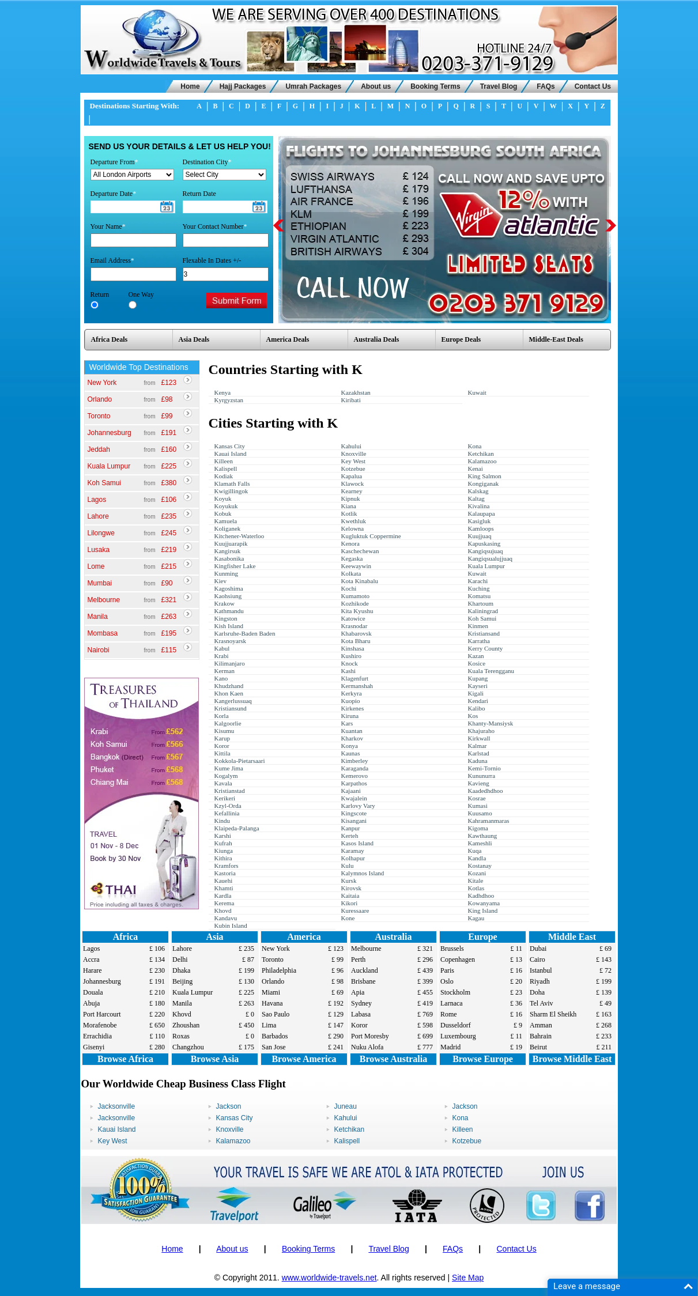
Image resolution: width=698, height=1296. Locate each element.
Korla (221, 715)
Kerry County (485, 648)
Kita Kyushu (357, 610)
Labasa (361, 1014)
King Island (483, 910)
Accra (91, 959)
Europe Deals (461, 339)
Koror (221, 745)
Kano (221, 678)
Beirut (538, 1047)
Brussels (452, 948)
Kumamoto (355, 595)
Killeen (223, 461)
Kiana (348, 505)
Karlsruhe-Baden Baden (245, 633)
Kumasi (478, 805)
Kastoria (225, 873)
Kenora (350, 543)
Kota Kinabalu (359, 580)
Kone (348, 918)
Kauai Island (230, 453)
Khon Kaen (228, 693)
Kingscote (354, 813)
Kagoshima (228, 588)
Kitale (476, 880)
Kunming (226, 573)
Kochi (349, 588)
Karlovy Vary (358, 805)
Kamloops (481, 528)
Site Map (468, 1277)
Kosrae (477, 798)
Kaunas (350, 753)
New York (102, 383)
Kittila (222, 753)
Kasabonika (229, 558)
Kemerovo (354, 775)
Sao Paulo (275, 1014)
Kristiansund (230, 708)
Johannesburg (109, 433)
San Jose (274, 1047)
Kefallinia (227, 813)
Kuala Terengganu (491, 670)
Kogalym (226, 775)
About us (376, 86)
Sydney (361, 1003)
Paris (447, 970)
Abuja (91, 1003)
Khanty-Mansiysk (491, 723)
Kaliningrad (483, 610)
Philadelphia (279, 970)
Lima (269, 1025)
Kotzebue (353, 468)
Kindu (222, 820)
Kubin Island (230, 925)
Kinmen (478, 625)
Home (189, 86)
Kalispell (225, 468)
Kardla (223, 895)
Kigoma (478, 828)
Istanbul (541, 970)
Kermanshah (357, 685)
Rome (448, 1014)
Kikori (349, 903)
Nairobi (99, 650)
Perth (358, 959)
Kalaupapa (481, 513)
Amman (541, 1025)
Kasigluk (479, 520)
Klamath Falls (232, 483)
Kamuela (225, 520)
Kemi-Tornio (484, 768)
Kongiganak (483, 483)
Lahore (98, 516)
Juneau (345, 1106)
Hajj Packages (243, 86)
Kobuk (223, 513)
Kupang (478, 678)
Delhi (180, 959)
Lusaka (99, 550)
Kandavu (225, 918)
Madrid (450, 1047)
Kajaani (351, 790)
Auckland (364, 970)
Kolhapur (353, 858)
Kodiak (223, 476)
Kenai (475, 468)
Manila (98, 617)
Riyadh (540, 981)
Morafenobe (100, 1025)
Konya (349, 745)
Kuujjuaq (480, 535)
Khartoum (481, 603)
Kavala (223, 783)
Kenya (222, 392)
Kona (475, 446)
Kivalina (479, 505)
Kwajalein (354, 798)
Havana (272, 1003)
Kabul (222, 648)
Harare (92, 970)
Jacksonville (116, 1106)
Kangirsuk (227, 550)
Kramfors (226, 865)
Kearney (352, 491)
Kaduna (478, 760)
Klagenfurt (355, 678)
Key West (353, 461)
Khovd (223, 910)
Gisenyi (93, 1047)
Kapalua (352, 476)
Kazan (476, 655)
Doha (537, 992)
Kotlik (349, 513)
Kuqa (475, 850)
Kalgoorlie (228, 723)
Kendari (478, 700)
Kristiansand (484, 633)
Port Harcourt (102, 1014)
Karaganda (355, 768)
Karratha (479, 640)
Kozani (477, 873)
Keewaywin (356, 565)
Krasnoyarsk (230, 640)
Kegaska (352, 558)
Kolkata (351, 573)
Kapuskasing (484, 543)
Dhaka (181, 970)
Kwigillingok (231, 491)
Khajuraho (481, 730)
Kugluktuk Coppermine (371, 535)
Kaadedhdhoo (485, 790)
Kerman (224, 670)
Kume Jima (228, 768)
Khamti (223, 888)
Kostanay (480, 865)
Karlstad (478, 753)
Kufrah (223, 843)
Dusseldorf (455, 1025)
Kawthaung (482, 835)
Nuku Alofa (367, 1047)
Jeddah (99, 449)
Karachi (478, 580)
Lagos (97, 500)
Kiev (220, 580)
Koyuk (223, 498)
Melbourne (104, 600)
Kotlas (476, 888)
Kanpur (350, 828)
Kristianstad (229, 790)
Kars (347, 723)
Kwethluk (353, 520)
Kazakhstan (356, 392)
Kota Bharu (356, 640)
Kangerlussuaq (233, 700)
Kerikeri (225, 798)
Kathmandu (229, 610)
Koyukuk (226, 505)
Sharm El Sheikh (553, 1014)
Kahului (351, 446)
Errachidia (97, 1036)
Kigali (476, 693)
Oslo (447, 981)
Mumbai (100, 583)
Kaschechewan (360, 550)
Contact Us (593, 86)
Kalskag (478, 491)
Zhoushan (185, 1025)
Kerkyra (351, 693)
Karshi (222, 835)
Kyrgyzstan (229, 399)
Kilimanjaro (229, 663)
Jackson (229, 1106)
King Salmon (484, 476)
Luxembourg (458, 1036)
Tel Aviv (541, 1003)
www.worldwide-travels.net (329, 1277)
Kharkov (352, 738)
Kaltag (476, 498)
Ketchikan (481, 453)
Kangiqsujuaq (485, 550)
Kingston (225, 618)
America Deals (288, 339)
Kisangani (354, 820)
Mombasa (103, 633)
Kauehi (223, 880)
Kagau (476, 918)
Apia (357, 992)
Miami (271, 992)
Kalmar (477, 745)
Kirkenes (352, 708)
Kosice (477, 663)
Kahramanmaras (489, 820)
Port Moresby (370, 1036)
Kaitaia (350, 895)
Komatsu (479, 595)
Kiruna (350, 715)
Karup (222, 738)
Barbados (275, 1036)
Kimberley (354, 760)
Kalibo (476, 708)
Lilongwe (101, 533)
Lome (96, 566)
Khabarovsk (356, 633)
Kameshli (480, 843)
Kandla (477, 858)
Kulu (347, 865)
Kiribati (351, 399)
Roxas (181, 1036)
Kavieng (478, 783)
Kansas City (229, 446)
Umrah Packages (313, 86)
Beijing (182, 981)
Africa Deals (109, 339)
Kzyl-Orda (228, 805)
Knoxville (354, 453)
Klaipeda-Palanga (236, 828)
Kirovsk (351, 888)
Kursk (349, 880)
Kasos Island (357, 843)
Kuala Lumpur (109, 466)
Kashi (348, 670)
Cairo (537, 959)
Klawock (352, 483)
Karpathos (354, 783)
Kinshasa (352, 648)
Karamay (352, 850)
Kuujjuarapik (231, 543)
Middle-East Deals (556, 339)
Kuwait (477, 392)
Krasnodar (354, 625)
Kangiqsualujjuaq (490, 558)
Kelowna (352, 528)
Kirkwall (479, 738)
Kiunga (223, 850)
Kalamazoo (482, 461)
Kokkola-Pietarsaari (239, 760)
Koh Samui (105, 483)
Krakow (224, 603)
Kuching (479, 588)
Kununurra (482, 775)
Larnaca (451, 1003)
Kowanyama (484, 903)
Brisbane (363, 981)
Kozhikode (355, 603)
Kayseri (478, 685)
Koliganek (227, 528)
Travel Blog (499, 86)
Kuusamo (480, 813)
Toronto (99, 416)
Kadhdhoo (481, 895)
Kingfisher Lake (235, 565)
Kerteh (350, 835)
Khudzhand (229, 685)
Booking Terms (435, 86)
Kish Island (228, 625)
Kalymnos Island (362, 873)
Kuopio (350, 700)
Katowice (353, 618)
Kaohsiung (228, 595)
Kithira (223, 858)
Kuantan (352, 730)
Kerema (224, 903)
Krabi (221, 655)
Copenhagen (457, 959)
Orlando (100, 399)
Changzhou (188, 1047)
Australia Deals (376, 339)
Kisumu (224, 730)
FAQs (545, 86)
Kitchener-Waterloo (239, 535)
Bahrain (541, 1036)
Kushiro (351, 655)
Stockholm (455, 992)
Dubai (538, 948)
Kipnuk (350, 498)
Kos (473, 715)
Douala (93, 992)
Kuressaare (355, 910)
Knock (349, 663)
